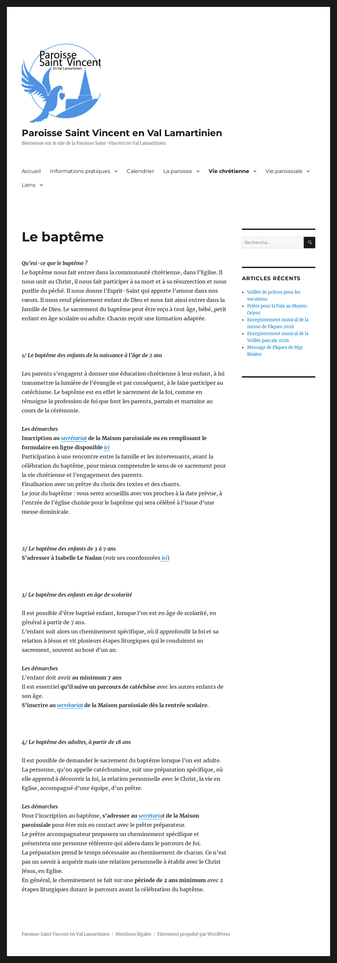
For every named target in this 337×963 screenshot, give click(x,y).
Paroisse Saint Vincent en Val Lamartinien (122, 132)
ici (107, 447)
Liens (29, 185)
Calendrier (140, 171)
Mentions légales (133, 934)
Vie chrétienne (229, 171)
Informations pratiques (80, 171)
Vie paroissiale (284, 171)
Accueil (31, 171)
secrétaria (151, 815)
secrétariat (74, 438)
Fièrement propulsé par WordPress (193, 934)
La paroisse (177, 171)
